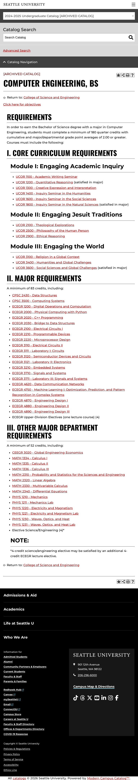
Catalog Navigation (22, 62)
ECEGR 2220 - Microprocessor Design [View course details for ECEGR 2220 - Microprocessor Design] (41, 339)
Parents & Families (15, 681)
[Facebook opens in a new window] (116, 698)
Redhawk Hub (12, 689)
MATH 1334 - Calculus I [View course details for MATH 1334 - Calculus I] (29, 458)
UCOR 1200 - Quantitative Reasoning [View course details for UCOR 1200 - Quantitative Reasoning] (44, 182)
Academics (14, 609)
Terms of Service (13, 759)
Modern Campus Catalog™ (108, 778)
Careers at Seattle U (16, 719)
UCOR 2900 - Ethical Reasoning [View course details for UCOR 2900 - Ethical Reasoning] (40, 236)
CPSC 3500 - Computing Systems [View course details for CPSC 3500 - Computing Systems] (38, 301)
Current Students (14, 671)
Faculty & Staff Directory (19, 724)
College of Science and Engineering (52, 97)
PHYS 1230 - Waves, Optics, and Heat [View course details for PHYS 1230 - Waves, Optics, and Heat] (41, 519)
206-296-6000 (87, 675)
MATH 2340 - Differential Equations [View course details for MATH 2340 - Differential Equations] (39, 491)
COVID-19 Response (16, 734)
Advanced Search (17, 50)
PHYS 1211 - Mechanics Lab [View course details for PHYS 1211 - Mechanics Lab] (32, 502)
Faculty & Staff (13, 676)
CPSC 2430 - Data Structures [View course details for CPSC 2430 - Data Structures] (34, 295)
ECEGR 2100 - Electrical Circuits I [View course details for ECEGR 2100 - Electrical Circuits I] (37, 329)
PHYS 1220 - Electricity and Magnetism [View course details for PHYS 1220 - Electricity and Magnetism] (42, 508)
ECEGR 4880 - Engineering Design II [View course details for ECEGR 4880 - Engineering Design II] (40, 406)
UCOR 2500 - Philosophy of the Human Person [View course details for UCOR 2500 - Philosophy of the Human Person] (52, 230)
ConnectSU (10, 709)
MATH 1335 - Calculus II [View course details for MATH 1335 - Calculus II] (30, 463)
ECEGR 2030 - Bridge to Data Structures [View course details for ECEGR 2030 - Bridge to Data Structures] (43, 323)
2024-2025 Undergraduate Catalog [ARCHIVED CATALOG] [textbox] (49, 16)
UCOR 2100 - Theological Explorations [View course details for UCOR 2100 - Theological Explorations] (45, 225)
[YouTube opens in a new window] (97, 698)
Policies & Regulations (17, 748)
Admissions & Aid (20, 595)
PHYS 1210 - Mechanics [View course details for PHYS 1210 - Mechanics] (30, 497)
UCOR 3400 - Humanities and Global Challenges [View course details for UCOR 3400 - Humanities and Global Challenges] (53, 262)
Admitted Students (15, 656)
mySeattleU (11, 699)
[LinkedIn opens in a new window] (103, 698)
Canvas (8, 694)
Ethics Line (10, 769)
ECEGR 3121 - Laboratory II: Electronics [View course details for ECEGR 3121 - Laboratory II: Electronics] (41, 362)
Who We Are (16, 637)
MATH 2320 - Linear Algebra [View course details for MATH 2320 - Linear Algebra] (33, 480)
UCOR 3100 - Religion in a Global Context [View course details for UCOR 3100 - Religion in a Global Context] (47, 257)
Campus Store (12, 714)
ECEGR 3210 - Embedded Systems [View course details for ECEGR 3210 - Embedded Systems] (38, 367)
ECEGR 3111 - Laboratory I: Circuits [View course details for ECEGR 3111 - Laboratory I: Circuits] (38, 351)
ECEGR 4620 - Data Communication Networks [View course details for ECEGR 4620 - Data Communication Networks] (48, 384)
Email (7, 704)
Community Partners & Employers (25, 666)
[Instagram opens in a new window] (110, 698)
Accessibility (11, 764)
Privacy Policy (12, 754)
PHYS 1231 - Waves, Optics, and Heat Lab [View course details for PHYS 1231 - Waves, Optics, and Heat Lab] (43, 524)
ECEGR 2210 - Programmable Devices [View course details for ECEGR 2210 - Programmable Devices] (41, 334)
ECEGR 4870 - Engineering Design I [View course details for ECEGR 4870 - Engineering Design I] (40, 400)
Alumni (8, 661)
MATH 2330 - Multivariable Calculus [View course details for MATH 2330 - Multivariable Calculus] (40, 486)
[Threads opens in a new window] (82, 698)
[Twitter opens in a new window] (89, 698)
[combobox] (69, 16)
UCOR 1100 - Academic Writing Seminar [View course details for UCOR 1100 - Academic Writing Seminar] (46, 176)
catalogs (19, 778)
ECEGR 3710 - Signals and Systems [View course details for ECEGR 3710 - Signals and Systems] (39, 373)
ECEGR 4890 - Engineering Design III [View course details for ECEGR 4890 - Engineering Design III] (41, 411)
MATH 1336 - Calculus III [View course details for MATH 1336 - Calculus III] (30, 469)
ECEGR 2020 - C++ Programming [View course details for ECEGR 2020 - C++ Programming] (37, 317)
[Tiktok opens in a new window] (75, 698)
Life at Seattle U (19, 623)
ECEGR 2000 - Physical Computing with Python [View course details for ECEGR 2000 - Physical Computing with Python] (49, 312)
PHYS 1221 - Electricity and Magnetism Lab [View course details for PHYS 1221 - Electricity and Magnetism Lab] (45, 513)
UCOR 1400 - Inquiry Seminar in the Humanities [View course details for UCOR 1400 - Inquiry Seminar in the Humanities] (53, 193)
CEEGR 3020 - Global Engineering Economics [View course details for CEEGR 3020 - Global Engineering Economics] (47, 452)
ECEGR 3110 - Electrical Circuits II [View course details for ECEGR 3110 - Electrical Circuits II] (37, 345)
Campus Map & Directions (93, 686)
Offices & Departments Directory (24, 729)
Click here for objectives (22, 104)
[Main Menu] (133, 4)
